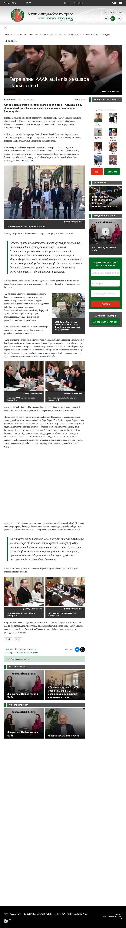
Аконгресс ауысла (13, 34)
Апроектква (60, 34)
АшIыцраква (10, 99)
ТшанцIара (78, 3)
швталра (9, 652)
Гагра (18, 639)
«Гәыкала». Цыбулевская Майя (104, 248)
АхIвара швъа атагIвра (105, 321)
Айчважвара (11, 41)
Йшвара (105, 303)
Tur (119, 12)
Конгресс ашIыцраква (77, 914)
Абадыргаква (29, 914)
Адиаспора (73, 34)
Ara (119, 19)
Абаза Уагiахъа (31, 34)
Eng (112, 12)
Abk (106, 19)
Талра (66, 3)
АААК (8, 639)
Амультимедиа (103, 34)
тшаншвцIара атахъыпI (27, 652)
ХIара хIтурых (87, 34)
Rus (106, 12)
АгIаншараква (46, 34)
